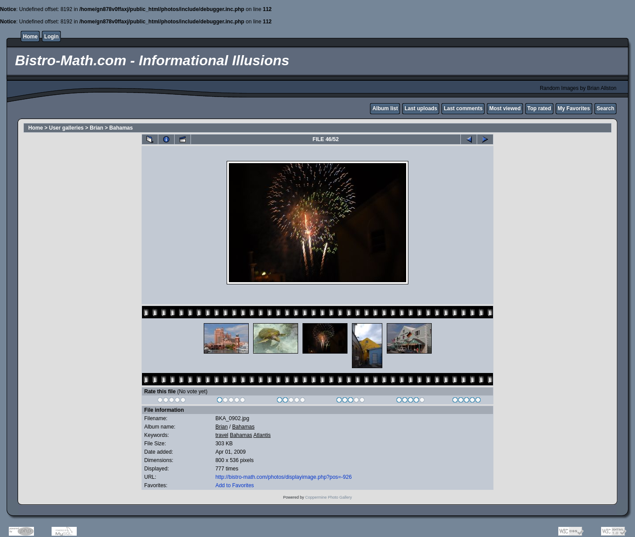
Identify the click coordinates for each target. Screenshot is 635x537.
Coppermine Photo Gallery (328, 497)
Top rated (539, 108)
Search (605, 108)
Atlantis (262, 435)
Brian (96, 128)
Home (30, 37)
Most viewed (504, 108)
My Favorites (574, 108)
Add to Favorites (234, 485)
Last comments (463, 108)
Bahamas (121, 128)
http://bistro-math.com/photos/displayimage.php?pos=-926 (283, 477)
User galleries (66, 128)
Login (51, 37)
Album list (385, 108)
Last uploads (420, 108)
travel (221, 435)
